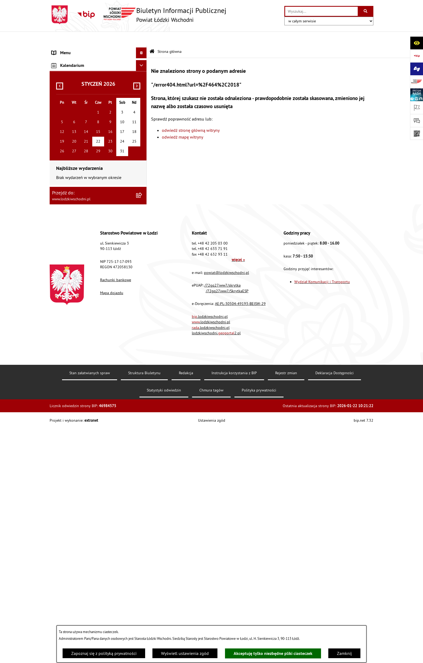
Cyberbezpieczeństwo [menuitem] (71, 276)
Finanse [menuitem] (59, 104)
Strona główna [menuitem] (65, 49)
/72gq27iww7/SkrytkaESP (227, 525)
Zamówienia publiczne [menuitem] (73, 125)
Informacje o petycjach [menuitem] (72, 147)
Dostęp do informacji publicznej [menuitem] (81, 190)
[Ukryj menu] (141, 38)
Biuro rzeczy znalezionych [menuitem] (75, 179)
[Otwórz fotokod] (416, 133)
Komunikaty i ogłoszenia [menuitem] (74, 115)
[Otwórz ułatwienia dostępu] (416, 42)
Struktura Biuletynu (144, 607)
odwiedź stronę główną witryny (191, 116)
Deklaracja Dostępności (334, 607)
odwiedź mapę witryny (182, 123)
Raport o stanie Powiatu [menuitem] (74, 93)
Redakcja (186, 607)
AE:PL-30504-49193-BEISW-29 (240, 538)
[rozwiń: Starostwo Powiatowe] (142, 71)
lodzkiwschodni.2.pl (216, 567)
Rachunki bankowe (115, 514)
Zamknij (344, 653)
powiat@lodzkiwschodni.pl (226, 506)
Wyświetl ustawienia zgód (185, 653)
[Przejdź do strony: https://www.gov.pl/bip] (416, 55)
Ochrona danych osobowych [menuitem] (78, 212)
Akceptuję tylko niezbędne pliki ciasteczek (273, 653)
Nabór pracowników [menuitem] (70, 233)
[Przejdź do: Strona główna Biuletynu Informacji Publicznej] (152, 38)
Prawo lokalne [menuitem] (65, 82)
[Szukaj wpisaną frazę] (366, 11)
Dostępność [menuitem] (62, 201)
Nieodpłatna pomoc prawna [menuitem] (77, 136)
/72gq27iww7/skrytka (222, 519)
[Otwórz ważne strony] (416, 107)
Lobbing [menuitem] (59, 158)
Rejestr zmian (286, 607)
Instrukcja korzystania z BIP (234, 607)
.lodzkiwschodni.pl (210, 550)
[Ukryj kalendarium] (141, 300)
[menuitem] (98, 60)
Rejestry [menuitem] (59, 266)
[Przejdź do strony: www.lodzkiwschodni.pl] (416, 81)
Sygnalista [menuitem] (61, 244)
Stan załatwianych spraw (89, 607)
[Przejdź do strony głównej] (138, 14)
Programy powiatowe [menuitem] (71, 168)
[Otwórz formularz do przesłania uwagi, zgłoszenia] (416, 120)
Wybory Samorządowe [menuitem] (72, 255)
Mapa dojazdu (111, 527)
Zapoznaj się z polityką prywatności (104, 653)
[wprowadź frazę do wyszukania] (321, 11)
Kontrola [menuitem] (60, 222)
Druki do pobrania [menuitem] (68, 287)
